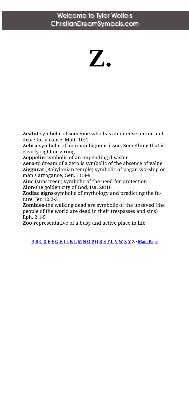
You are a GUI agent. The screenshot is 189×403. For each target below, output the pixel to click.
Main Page (148, 241)
